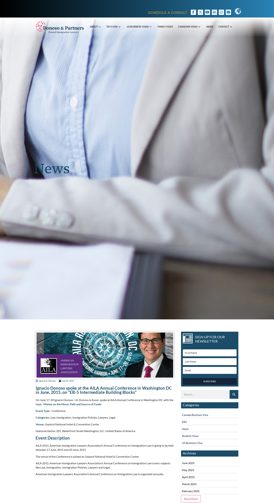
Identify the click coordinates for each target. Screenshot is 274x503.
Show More (191, 498)
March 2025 (189, 484)
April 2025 (188, 477)
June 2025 (188, 463)
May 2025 (188, 470)
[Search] (234, 394)
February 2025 (191, 491)
